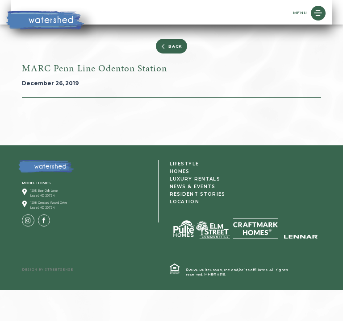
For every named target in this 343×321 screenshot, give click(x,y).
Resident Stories (198, 194)
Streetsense (59, 270)
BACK (171, 46)
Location (184, 202)
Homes (180, 171)
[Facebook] (44, 220)
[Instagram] (28, 220)
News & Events (193, 186)
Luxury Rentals (195, 179)
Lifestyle (184, 164)
